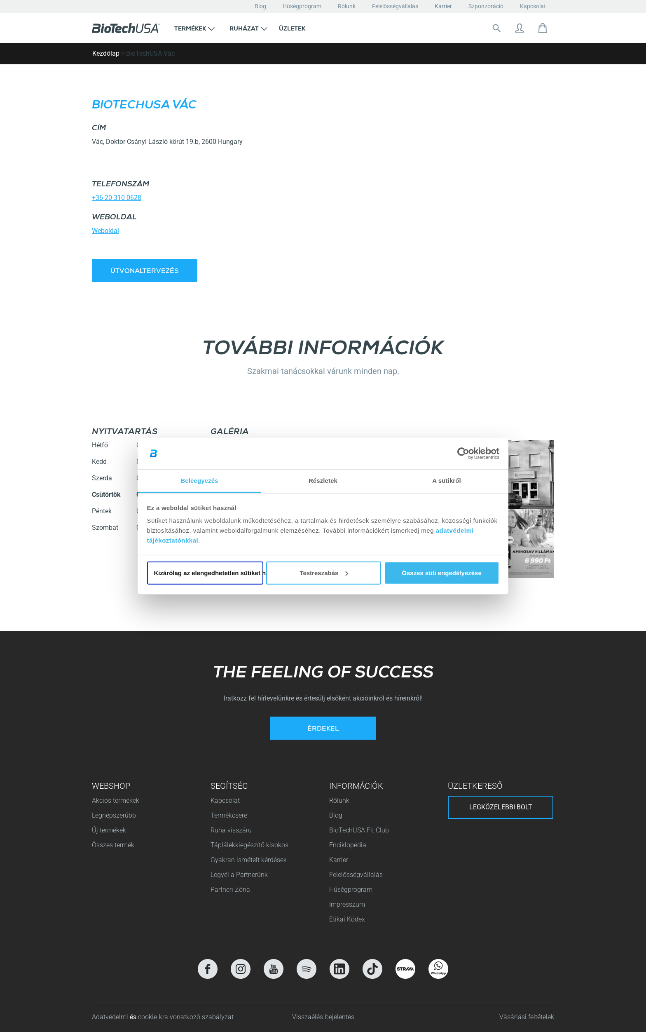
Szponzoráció (485, 6)
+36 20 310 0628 (116, 198)
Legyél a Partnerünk (239, 875)
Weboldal (105, 231)
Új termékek (109, 830)
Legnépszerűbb (114, 815)
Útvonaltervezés (144, 271)
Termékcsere (229, 815)
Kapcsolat (533, 6)
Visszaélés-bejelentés (323, 1017)
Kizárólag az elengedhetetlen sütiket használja (208, 572)
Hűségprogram (302, 6)
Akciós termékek (115, 800)
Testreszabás (324, 572)
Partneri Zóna (230, 889)
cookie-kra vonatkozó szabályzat (186, 1017)
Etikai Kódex (347, 919)
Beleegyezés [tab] (199, 480)
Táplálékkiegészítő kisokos (249, 845)
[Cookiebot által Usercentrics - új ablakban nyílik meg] (463, 453)
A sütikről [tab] (446, 480)
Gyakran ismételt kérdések (249, 860)
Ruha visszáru (231, 830)
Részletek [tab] (323, 480)
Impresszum (347, 904)
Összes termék (113, 845)
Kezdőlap (105, 53)
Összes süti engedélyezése (441, 572)
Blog (260, 6)
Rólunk (347, 6)
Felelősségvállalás (395, 6)
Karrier (443, 6)
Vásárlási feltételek (526, 1017)
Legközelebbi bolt (500, 807)
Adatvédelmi (111, 1017)
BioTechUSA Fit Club (360, 830)
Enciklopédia (347, 845)
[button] (194, 28)
